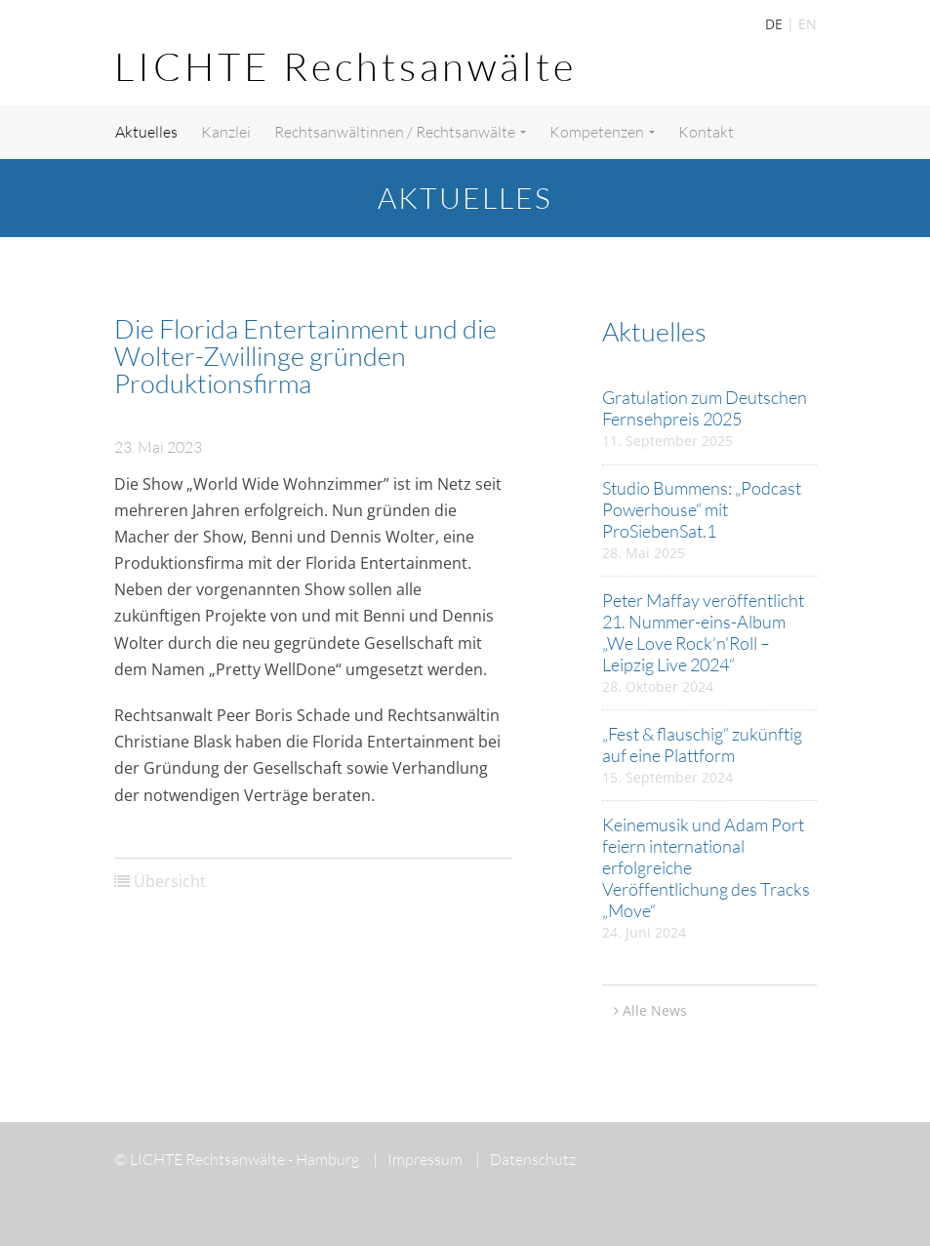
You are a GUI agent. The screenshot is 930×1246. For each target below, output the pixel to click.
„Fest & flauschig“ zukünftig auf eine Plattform (702, 744)
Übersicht (170, 881)
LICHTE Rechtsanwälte (345, 66)
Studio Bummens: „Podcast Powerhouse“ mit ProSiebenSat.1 (701, 509)
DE (774, 24)
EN (807, 24)
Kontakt (706, 131)
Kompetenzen (602, 131)
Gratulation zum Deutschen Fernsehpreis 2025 (704, 407)
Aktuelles (146, 131)
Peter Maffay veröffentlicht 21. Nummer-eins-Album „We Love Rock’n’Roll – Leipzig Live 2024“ (703, 632)
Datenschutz (525, 1159)
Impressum (418, 1159)
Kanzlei (226, 131)
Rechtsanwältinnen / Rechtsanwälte (400, 131)
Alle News (655, 1010)
